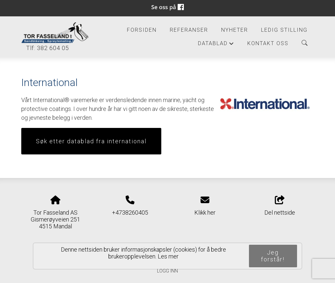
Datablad (216, 45)
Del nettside (279, 206)
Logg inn (167, 271)
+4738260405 (130, 212)
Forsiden (142, 30)
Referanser (189, 30)
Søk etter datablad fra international (91, 141)
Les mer (168, 256)
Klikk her (205, 212)
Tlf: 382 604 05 (45, 47)
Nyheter (234, 30)
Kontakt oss (268, 43)
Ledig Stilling (284, 30)
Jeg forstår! (273, 256)
